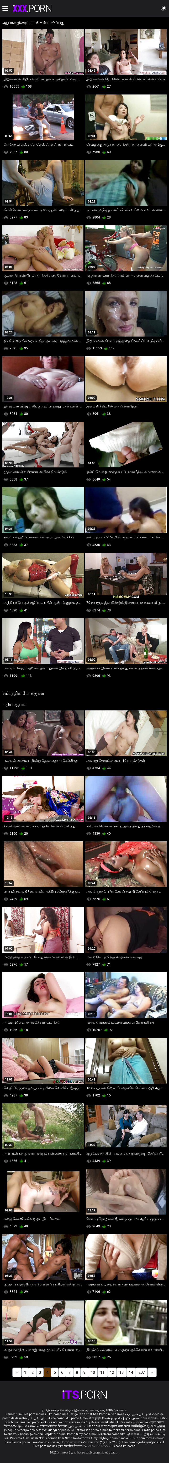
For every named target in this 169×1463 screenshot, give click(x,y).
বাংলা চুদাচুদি (95, 1418)
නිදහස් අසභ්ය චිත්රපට (97, 1446)
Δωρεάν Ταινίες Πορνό (54, 1442)
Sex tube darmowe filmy (81, 1438)
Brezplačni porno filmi (112, 1434)
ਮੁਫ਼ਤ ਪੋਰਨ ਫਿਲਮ (121, 1426)
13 (121, 1372)
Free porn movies (34, 1414)
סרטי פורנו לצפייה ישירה (84, 1442)
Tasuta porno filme (25, 1442)
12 (112, 1372)
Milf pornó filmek (76, 1418)
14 (131, 1372)
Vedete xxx (39, 1430)
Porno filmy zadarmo (82, 1434)
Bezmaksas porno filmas (92, 1430)
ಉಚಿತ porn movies (137, 1422)
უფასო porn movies (145, 1418)
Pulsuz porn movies (142, 1438)
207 (141, 1372)
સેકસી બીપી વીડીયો (112, 1422)
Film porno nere (57, 1414)
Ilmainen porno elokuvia (36, 1422)
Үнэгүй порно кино (61, 1430)
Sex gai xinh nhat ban (83, 1414)
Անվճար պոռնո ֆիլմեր (117, 1418)
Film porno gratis (134, 1442)
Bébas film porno (124, 1446)
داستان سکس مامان (37, 1418)
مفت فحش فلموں (77, 1426)
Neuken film (13, 1414)
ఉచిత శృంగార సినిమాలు (25, 1426)
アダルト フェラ (110, 1442)
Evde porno (56, 1418)
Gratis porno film (153, 1430)
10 (93, 1372)
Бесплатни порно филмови (23, 1434)
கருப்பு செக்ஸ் (90, 1422)
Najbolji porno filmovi (113, 1438)
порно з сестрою (20, 1430)
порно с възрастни (66, 1422)
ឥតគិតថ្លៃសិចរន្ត (141, 1426)
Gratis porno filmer (52, 1438)
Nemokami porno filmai (125, 1430)
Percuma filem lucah (24, 1438)
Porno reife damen (111, 1414)
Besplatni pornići (55, 1434)
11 (102, 1372)
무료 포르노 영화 (138, 1434)
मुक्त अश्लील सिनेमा (70, 1446)
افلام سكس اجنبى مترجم (138, 1414)
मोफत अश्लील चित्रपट (54, 1426)
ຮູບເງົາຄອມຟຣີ (155, 1442)
